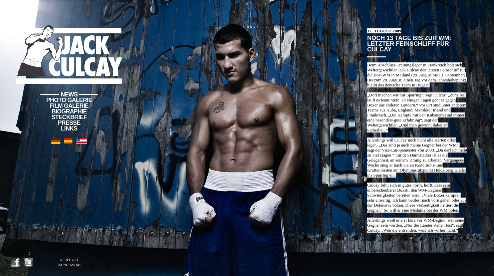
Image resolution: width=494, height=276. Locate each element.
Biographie (68, 111)
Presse (69, 122)
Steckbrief (69, 117)
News (69, 94)
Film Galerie (69, 105)
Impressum (68, 265)
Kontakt (68, 260)
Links (69, 128)
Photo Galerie (69, 100)
